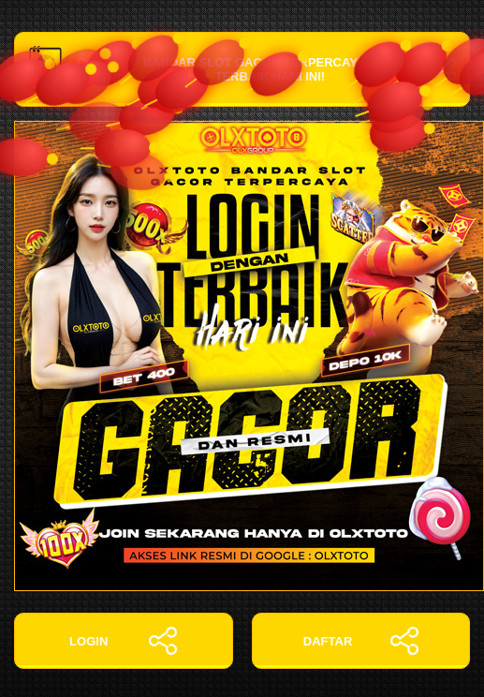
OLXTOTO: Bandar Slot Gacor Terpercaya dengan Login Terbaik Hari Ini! (242, 69)
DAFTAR (360, 641)
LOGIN (123, 641)
